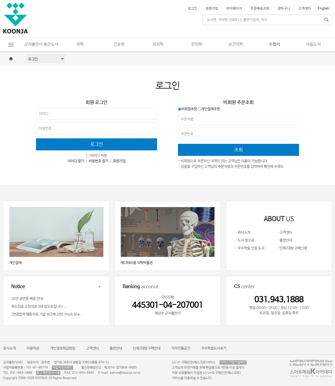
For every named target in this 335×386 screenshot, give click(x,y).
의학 (80, 44)
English (323, 8)
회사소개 (9, 348)
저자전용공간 (180, 348)
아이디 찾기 (76, 161)
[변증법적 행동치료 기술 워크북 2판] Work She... (47, 314)
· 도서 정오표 (244, 240)
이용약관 (33, 348)
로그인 (192, 8)
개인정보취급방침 (62, 348)
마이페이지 (234, 8)
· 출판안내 (284, 240)
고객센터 (304, 8)
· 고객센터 (284, 232)
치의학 (157, 44)
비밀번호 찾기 (98, 161)
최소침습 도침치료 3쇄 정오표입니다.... (39, 306)
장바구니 (284, 8)
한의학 (196, 44)
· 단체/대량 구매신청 (292, 248)
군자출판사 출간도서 (41, 44)
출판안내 (116, 348)
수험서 (274, 44)
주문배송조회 (259, 8)
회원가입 (212, 8)
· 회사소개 (242, 232)
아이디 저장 (98, 156)
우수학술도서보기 (213, 348)
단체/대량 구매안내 (146, 348)
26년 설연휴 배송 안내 (27, 299)
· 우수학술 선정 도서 (249, 248)
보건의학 (235, 44)
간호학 (118, 44)
